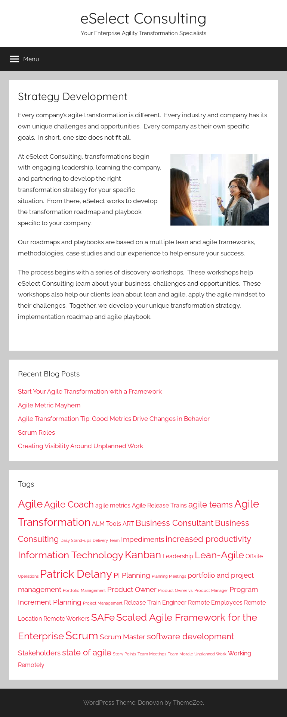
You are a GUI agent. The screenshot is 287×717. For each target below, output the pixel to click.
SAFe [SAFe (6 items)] (103, 617)
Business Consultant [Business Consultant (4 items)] (174, 523)
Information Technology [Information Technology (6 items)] (70, 555)
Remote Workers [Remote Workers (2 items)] (66, 618)
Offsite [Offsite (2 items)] (254, 556)
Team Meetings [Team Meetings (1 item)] (152, 654)
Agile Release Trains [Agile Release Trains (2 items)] (159, 505)
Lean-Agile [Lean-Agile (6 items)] (219, 555)
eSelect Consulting (143, 18)
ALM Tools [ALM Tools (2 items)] (106, 523)
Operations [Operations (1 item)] (28, 576)
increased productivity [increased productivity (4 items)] (208, 539)
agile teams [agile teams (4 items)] (210, 504)
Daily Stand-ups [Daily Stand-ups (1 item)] (76, 540)
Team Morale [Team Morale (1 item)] (180, 654)
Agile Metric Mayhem (49, 405)
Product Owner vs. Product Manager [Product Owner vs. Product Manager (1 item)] (193, 590)
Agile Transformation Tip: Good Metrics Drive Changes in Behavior (114, 418)
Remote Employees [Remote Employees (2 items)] (215, 602)
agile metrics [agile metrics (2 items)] (112, 505)
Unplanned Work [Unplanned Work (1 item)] (210, 654)
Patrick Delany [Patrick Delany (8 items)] (76, 573)
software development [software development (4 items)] (190, 636)
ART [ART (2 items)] (128, 523)
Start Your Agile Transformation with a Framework (90, 391)
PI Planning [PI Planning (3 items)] (132, 575)
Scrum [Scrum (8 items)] (81, 635)
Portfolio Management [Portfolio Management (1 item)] (84, 590)
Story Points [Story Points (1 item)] (124, 654)
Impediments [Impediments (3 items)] (142, 539)
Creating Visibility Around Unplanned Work (80, 446)
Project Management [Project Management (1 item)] (103, 603)
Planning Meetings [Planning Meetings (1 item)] (169, 576)
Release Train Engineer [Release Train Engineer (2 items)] (155, 602)
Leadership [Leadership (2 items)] (178, 556)
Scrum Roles (36, 432)
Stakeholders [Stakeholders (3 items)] (39, 653)
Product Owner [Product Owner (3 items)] (132, 589)
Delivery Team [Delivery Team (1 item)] (106, 540)
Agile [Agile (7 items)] (30, 504)
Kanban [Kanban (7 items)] (143, 555)
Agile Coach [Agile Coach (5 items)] (69, 504)
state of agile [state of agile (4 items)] (86, 652)
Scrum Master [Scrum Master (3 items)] (122, 637)
